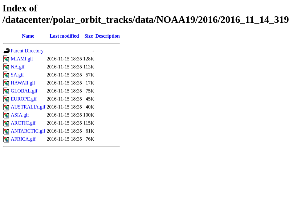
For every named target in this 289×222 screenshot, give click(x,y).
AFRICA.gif (23, 139)
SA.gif (17, 74)
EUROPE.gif (24, 98)
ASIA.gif (20, 114)
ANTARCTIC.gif (28, 131)
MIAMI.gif (22, 58)
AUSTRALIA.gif (28, 106)
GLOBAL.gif (24, 90)
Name (28, 36)
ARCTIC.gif (23, 122)
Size (88, 36)
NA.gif (18, 66)
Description (108, 36)
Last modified (64, 36)
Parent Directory (27, 50)
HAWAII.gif (23, 82)
